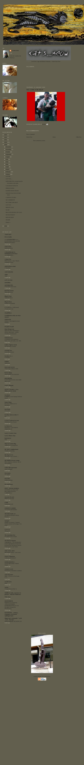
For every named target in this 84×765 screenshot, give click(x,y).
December (8, 147)
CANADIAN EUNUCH (12, 185)
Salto (6, 439)
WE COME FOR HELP (34, 90)
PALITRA (7, 478)
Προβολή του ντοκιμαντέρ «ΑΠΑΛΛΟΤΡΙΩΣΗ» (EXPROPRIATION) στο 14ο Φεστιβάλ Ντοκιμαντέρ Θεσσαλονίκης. (12, 605)
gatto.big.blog (8, 378)
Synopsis (7, 521)
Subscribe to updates (42, 676)
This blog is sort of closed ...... (12, 456)
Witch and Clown (9, 292)
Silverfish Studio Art (10, 513)
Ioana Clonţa (8, 402)
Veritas (6, 587)
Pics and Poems (9, 484)
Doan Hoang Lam (9, 329)
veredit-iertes (8, 581)
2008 (5, 226)
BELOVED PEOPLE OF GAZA (14, 212)
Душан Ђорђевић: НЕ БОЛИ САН (13, 621)
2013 (5, 134)
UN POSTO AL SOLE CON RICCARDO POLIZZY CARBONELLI (11, 491)
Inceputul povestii (9, 504)
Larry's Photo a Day (10, 435)
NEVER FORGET (10, 215)
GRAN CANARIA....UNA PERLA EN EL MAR (11, 390)
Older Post (78, 137)
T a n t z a (7, 529)
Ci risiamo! (7, 357)
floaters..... (8, 222)
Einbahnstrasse (9, 337)
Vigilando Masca (9, 297)
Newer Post (29, 137)
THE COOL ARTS (10, 551)
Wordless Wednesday (10, 451)
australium (7, 282)
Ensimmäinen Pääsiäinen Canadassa (13, 570)
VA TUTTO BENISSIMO (11, 509)
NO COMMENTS (10, 200)
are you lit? (7, 411)
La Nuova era (8, 426)
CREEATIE (8, 319)
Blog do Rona (8, 302)
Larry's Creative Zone (10, 433)
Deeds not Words (9, 248)
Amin (6, 274)
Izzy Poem (7, 409)
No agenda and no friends (11, 536)
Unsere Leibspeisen (10, 556)
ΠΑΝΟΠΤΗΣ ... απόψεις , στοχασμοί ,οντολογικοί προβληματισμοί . (11, 614)
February (8, 171)
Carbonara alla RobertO (10, 558)
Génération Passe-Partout (10, 422)
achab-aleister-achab (10, 266)
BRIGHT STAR (10, 207)
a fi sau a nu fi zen (9, 309)
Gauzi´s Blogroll (9, 385)
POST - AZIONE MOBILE (12, 488)
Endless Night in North (11, 345)
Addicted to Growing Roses (11, 445)
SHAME (8, 220)
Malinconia (7, 363)
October (8, 152)
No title (7, 210)
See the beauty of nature (10, 346)
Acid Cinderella (9, 272)
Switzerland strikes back (10, 286)
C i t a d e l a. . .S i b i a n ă (12, 307)
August (8, 157)
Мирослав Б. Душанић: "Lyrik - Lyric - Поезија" (13, 619)
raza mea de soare (9, 497)
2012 (5, 137)
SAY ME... (8, 176)
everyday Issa (8, 350)
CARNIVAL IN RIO (11, 197)
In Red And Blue (8, 480)
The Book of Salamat (10, 540)
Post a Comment (30, 134)
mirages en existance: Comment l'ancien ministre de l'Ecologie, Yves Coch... (13, 524)
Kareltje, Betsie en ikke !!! (11, 415)
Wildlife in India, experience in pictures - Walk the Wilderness (13, 593)
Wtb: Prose (8, 597)
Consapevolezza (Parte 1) (11, 589)
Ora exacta (7, 473)
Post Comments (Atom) (39, 140)
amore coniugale (8, 469)
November (9, 149)
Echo (6, 583)
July (7, 159)
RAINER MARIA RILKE (12, 190)
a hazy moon (8, 246)
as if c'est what (8, 280)
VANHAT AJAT (9, 569)
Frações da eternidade (10, 303)
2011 (5, 139)
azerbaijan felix (9, 285)
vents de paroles (9, 574)
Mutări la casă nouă (9, 498)
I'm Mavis (7, 395)
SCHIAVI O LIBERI (10, 508)
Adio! (6, 276)
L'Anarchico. (8, 268)
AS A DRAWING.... (9, 255)
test (5, 416)
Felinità (7, 361)
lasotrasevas (8, 438)
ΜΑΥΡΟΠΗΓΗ (9, 601)
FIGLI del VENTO (10, 367)
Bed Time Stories (9, 290)
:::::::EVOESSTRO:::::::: (11, 239)
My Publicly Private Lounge (12, 460)
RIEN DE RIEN (10, 217)
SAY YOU (8, 205)
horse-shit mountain (9, 352)
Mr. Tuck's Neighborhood (11, 449)
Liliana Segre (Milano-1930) (11, 368)
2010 (5, 142)
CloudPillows (8, 313)
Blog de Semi (8, 296)
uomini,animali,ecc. (10, 562)
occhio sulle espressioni (11, 467)
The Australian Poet (10, 535)
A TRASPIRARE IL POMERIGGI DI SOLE (11, 252)
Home (54, 137)
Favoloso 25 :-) (8, 356)
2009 (5, 144)
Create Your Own (56, 61)
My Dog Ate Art (9, 455)
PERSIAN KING (10, 188)
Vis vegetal (7, 474)
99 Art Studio (8, 237)
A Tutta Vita (8, 259)
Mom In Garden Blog (10, 443)
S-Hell (6, 502)
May (7, 164)
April (7, 166)
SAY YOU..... (9, 179)
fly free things (8, 372)
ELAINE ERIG (15, 50)
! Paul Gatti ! (8, 234)
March (8, 169)
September (9, 154)
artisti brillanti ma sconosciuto (12, 374)
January (8, 174)
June (7, 162)
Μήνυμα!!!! (7, 531)
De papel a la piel (9, 326)
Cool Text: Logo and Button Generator (41, 61)
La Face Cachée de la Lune (12, 420)
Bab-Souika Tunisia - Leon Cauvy (13, 552)
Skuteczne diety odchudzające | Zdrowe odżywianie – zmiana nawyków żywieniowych (12, 332)
